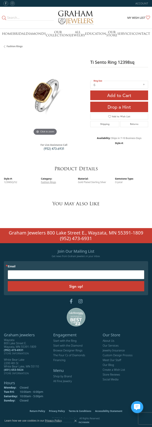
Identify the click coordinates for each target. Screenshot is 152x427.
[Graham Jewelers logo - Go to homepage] (76, 18)
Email (12, 266)
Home (7, 33)
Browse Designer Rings (67, 350)
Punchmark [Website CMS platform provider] (82, 422)
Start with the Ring (64, 341)
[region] (45, 95)
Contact (141, 33)
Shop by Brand (62, 376)
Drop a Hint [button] (119, 107)
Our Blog (108, 365)
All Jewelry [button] (77, 34)
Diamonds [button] (36, 33)
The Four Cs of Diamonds (69, 355)
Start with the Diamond (68, 345)
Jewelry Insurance (114, 350)
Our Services (111, 345)
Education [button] (95, 33)
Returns (134, 124)
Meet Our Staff (112, 360)
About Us (108, 341)
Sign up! (76, 286)
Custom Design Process (118, 355)
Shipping (104, 124)
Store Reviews (111, 374)
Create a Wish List (114, 370)
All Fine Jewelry (62, 381)
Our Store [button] (111, 34)
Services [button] (125, 33)
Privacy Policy (57, 411)
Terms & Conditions (80, 411)
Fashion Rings (15, 46)
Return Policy (37, 411)
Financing (59, 360)
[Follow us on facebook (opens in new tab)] (5, 3)
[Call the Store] (13, 350)
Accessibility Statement (108, 411)
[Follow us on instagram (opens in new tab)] (12, 3)
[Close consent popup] (75, 421)
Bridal (19, 33)
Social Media (111, 379)
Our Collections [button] (58, 34)
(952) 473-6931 (54, 149)
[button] (141, 3)
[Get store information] (16, 353)
